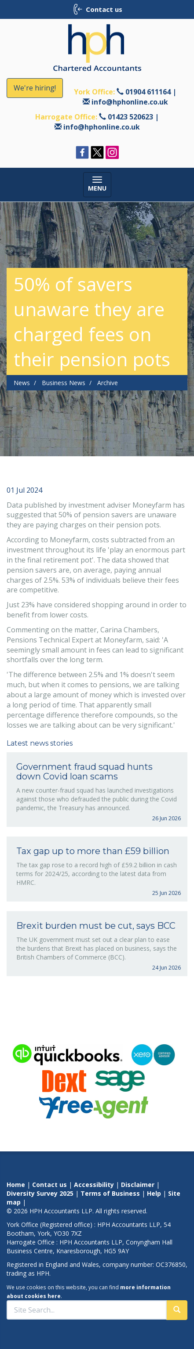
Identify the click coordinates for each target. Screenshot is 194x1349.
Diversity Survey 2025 (40, 1193)
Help (154, 1193)
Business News (63, 383)
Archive (107, 383)
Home (16, 1184)
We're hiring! (35, 88)
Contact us (49, 1184)
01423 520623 (130, 117)
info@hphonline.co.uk (130, 102)
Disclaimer (137, 1184)
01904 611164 (148, 92)
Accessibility (94, 1184)
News (22, 383)
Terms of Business (110, 1193)
